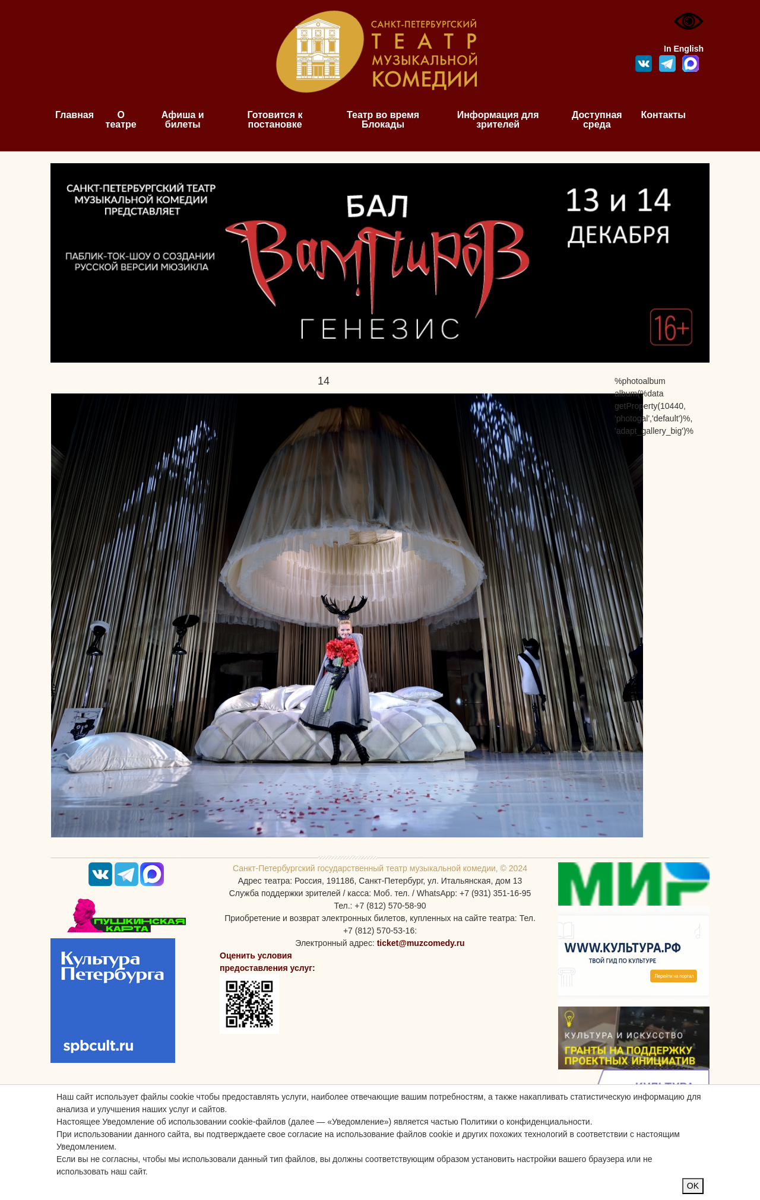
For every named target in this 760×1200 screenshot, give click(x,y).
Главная (74, 115)
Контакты (663, 115)
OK (693, 1186)
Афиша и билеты (183, 119)
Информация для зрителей (498, 119)
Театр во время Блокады (383, 119)
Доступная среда (597, 119)
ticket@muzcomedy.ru (421, 943)
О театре (121, 119)
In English (684, 48)
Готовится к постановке (275, 119)
